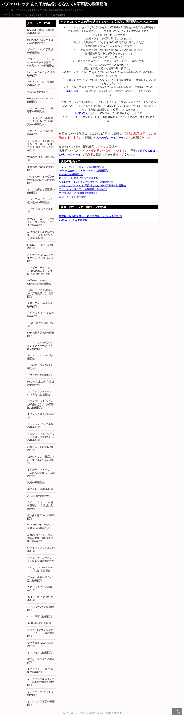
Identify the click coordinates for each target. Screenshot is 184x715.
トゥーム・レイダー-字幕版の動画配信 (40, 110)
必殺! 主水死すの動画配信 (40, 324)
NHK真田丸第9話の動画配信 (40, 334)
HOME (5, 15)
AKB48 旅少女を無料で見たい (75, 220)
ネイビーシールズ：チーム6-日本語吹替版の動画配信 (41, 681)
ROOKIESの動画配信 (71, 174)
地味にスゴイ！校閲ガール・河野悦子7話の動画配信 (41, 293)
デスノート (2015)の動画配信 (40, 357)
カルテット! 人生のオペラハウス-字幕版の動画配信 (40, 257)
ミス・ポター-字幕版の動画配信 (40, 693)
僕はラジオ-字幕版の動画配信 (40, 598)
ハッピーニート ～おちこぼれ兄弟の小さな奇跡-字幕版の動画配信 (40, 270)
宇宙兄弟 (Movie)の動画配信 (40, 168)
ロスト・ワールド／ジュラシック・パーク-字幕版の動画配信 (41, 345)
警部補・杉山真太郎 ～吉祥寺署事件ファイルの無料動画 (90, 216)
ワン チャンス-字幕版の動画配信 (40, 315)
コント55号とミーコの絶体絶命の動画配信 (39, 201)
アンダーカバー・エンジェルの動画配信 (81, 166)
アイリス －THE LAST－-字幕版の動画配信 (39, 569)
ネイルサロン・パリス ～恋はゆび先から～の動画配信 (41, 472)
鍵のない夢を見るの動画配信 (41, 661)
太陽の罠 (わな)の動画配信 (40, 158)
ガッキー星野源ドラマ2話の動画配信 (40, 579)
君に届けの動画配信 (38, 495)
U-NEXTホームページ (87, 113)
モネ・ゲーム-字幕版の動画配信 (40, 133)
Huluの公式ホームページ (109, 137)
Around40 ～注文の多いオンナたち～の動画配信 (86, 181)
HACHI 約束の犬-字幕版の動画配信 (40, 383)
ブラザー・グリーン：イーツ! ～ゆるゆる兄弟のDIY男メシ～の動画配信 (41, 62)
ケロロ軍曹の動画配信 (39, 616)
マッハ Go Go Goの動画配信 (40, 608)
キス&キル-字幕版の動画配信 (41, 703)
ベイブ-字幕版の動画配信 (40, 211)
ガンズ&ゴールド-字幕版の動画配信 (41, 84)
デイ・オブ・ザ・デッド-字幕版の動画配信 (83, 189)
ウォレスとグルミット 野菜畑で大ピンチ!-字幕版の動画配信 (92, 185)
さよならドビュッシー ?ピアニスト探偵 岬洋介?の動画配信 (40, 436)
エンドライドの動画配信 (72, 196)
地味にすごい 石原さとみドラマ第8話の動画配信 (41, 459)
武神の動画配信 (36, 482)
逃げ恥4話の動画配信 (39, 623)
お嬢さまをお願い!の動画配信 (40, 448)
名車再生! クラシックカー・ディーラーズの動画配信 (41, 632)
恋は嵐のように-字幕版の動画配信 (78, 192)
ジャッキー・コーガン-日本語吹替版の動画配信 (41, 559)
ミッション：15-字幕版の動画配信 (40, 426)
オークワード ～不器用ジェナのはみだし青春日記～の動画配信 (41, 121)
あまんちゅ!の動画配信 (40, 489)
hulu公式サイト (75, 90)
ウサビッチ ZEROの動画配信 (39, 589)
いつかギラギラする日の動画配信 (41, 74)
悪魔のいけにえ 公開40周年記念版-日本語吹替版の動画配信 (40, 538)
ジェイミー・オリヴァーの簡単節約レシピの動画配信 (41, 179)
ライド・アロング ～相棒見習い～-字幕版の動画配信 (40, 505)
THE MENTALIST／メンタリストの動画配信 (40, 527)
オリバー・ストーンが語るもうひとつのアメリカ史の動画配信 (41, 222)
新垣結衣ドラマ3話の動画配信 (40, 367)
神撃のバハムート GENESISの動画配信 (39, 282)
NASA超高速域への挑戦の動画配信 (40, 31)
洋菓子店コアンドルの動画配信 (41, 549)
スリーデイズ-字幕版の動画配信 (40, 305)
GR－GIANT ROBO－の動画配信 (40, 100)
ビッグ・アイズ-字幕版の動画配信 (40, 51)
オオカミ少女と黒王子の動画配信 (41, 191)
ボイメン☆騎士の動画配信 (41, 416)
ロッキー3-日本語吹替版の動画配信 (78, 178)
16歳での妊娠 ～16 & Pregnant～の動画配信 (83, 170)
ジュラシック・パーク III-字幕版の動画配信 (39, 393)
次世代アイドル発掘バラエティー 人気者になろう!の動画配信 (41, 234)
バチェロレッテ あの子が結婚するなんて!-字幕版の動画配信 (38, 15)
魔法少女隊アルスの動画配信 (41, 517)
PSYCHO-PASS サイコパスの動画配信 (40, 41)
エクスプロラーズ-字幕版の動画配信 (40, 670)
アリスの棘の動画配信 (39, 375)
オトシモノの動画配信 (39, 652)
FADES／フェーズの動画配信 (40, 246)
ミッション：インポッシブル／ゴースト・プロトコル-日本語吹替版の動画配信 (41, 145)
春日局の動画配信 (37, 91)
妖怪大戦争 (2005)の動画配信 (40, 644)
